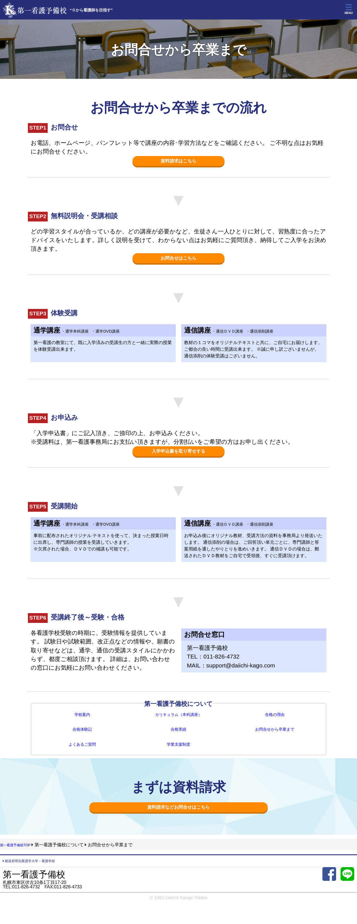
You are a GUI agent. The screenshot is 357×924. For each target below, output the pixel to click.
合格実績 (178, 735)
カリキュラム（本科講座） (178, 719)
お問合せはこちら (178, 260)
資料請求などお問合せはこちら (178, 815)
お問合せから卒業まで (275, 735)
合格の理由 (274, 719)
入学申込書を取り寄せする (178, 454)
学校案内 (82, 719)
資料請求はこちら (178, 161)
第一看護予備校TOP (20, 853)
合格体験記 (82, 735)
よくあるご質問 (82, 751)
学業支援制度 (178, 751)
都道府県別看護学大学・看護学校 (38, 870)
